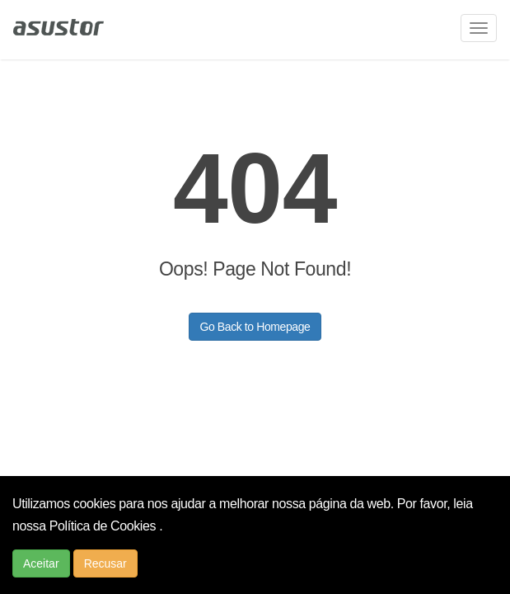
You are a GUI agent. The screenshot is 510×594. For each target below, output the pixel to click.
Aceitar (41, 563)
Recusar (105, 563)
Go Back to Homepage (254, 326)
